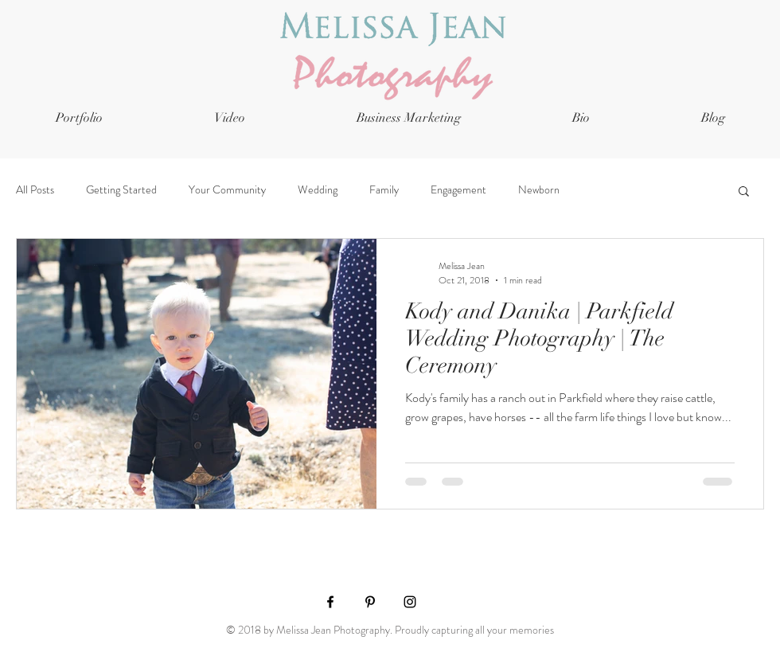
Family (384, 189)
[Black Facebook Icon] (330, 602)
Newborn (539, 189)
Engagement (458, 189)
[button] (743, 192)
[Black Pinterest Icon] (370, 602)
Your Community (227, 189)
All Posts (35, 189)
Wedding (317, 189)
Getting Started (121, 189)
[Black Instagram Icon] (410, 602)
